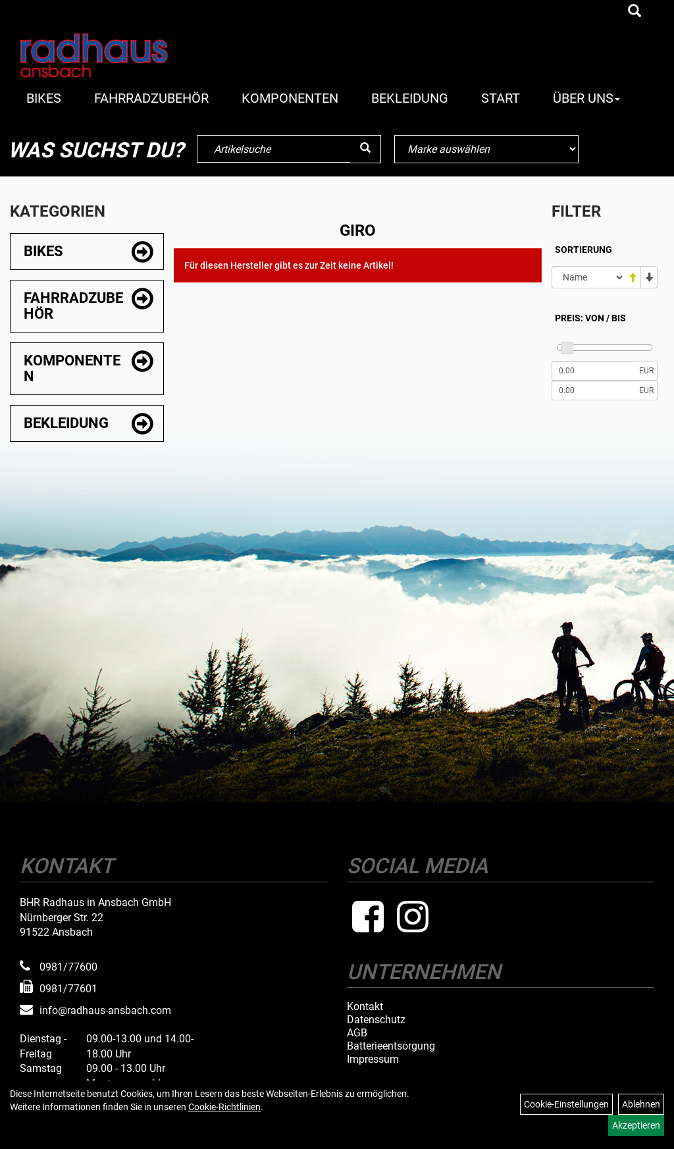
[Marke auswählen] (486, 149)
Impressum (373, 1059)
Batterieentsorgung (391, 1046)
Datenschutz (376, 1020)
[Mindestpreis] (594, 371)
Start (500, 98)
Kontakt (365, 1007)
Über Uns (586, 98)
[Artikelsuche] (634, 12)
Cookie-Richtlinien (224, 1107)
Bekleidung (409, 98)
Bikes (43, 98)
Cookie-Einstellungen (566, 1104)
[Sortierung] (588, 277)
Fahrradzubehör (151, 98)
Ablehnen (641, 1104)
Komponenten (290, 98)
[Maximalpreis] (594, 390)
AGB (357, 1033)
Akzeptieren (636, 1125)
